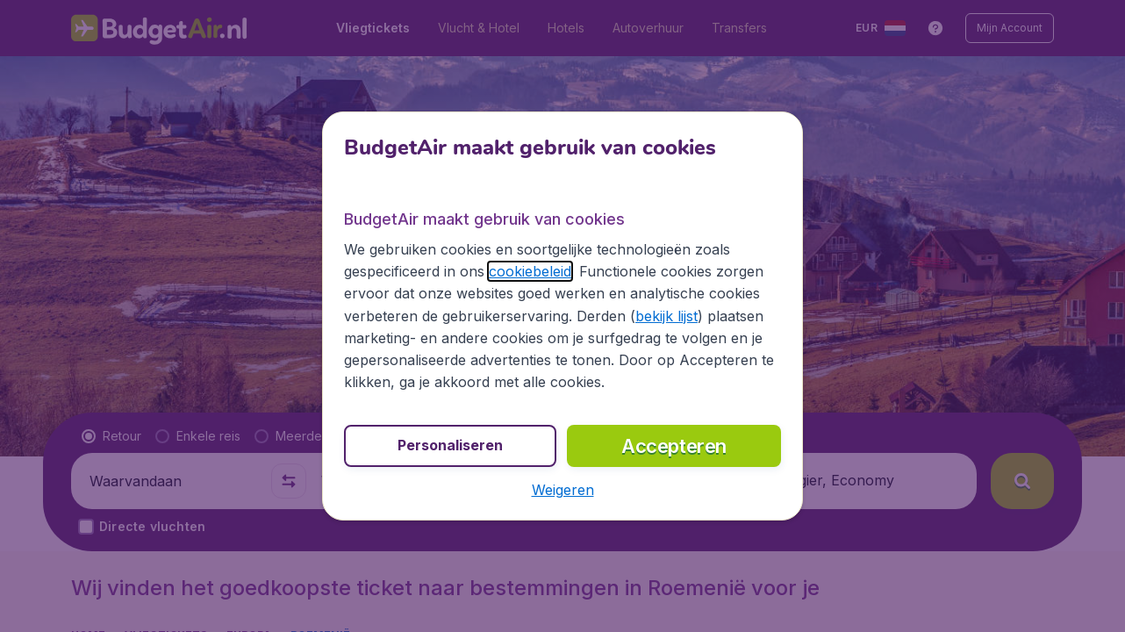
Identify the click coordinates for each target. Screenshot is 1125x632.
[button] (563, 490)
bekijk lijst (666, 316)
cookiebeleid (530, 271)
